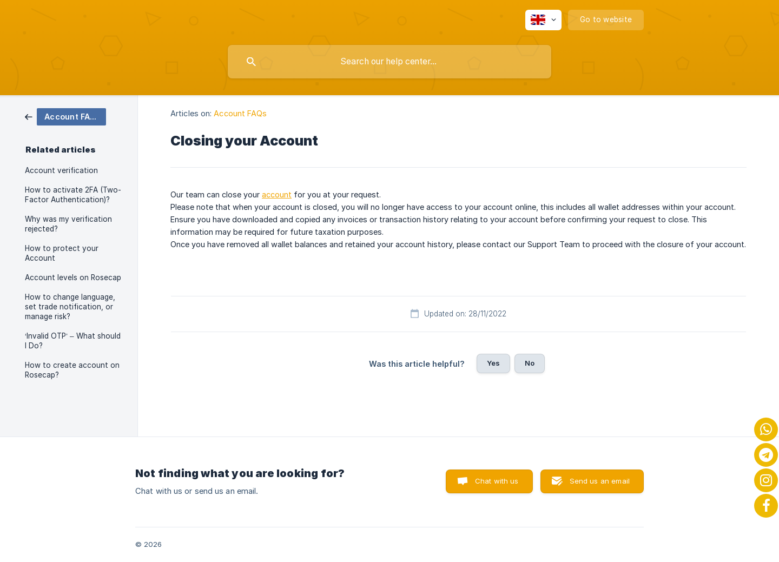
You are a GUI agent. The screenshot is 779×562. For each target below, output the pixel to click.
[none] (543, 20)
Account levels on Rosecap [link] (73, 277)
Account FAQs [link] (240, 113)
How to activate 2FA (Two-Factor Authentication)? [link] (73, 195)
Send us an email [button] (600, 481)
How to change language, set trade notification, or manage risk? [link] (70, 307)
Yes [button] (493, 363)
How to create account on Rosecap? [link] (72, 370)
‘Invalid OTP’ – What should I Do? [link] (73, 341)
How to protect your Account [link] (61, 253)
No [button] (529, 363)
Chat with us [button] (497, 481)
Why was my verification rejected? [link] (68, 224)
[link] (65, 116)
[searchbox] (389, 61)
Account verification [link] (61, 170)
